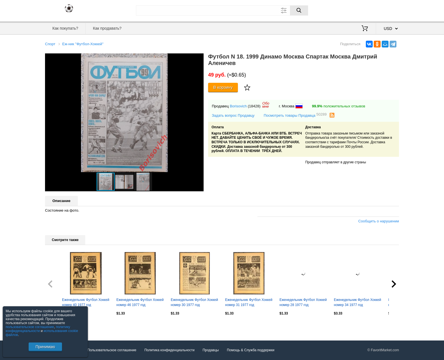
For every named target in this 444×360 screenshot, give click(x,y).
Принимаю (45, 346)
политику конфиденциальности (38, 329)
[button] (198, 58)
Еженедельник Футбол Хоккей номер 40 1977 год (85, 302)
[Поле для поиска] (222, 10)
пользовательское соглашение (30, 327)
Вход (365, 10)
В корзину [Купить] (223, 87)
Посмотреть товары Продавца (295, 115)
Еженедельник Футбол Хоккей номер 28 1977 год (303, 302)
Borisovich (238, 106)
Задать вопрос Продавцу (233, 115)
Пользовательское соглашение (111, 350)
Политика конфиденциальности (169, 350)
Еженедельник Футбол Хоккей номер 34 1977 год (357, 302)
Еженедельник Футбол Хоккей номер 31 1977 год (248, 302)
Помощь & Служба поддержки (250, 350)
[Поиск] (299, 10)
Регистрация (387, 10)
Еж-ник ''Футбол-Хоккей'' (83, 44)
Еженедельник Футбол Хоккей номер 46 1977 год (140, 302)
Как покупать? (65, 28)
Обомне (265, 105)
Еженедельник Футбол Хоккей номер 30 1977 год (194, 302)
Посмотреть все (57, 326)
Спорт (50, 44)
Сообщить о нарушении (378, 221)
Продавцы (210, 350)
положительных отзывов (338, 106)
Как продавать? (107, 28)
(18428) (254, 106)
